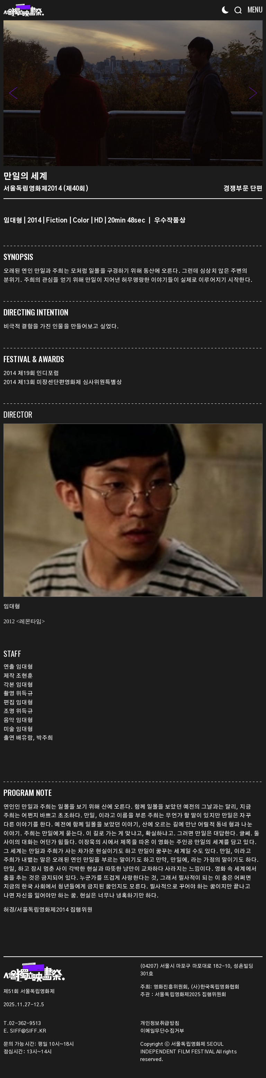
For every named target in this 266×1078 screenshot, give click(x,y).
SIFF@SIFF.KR (28, 1031)
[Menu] (253, 9)
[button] (253, 93)
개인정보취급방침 (159, 1023)
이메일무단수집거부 (162, 1031)
